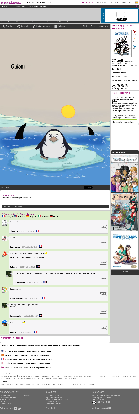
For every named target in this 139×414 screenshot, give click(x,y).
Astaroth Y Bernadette (32, 378)
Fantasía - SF (31, 384)
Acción (3, 384)
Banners (3, 401)
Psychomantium (56, 376)
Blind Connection (105, 376)
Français (8, 216)
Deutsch (55, 216)
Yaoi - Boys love (89, 384)
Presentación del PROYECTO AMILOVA (15, 396)
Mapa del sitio (51, 408)
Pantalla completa (43, 26)
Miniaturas (61, 26)
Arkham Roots (77, 376)
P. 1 (67, 22)
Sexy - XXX (72, 384)
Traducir (103, 227)
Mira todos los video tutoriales (123, 122)
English (19, 216)
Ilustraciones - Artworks (15, 384)
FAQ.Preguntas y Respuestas (57, 400)
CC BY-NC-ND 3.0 (101, 402)
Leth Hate (48, 378)
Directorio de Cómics (14, 22)
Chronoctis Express (25, 376)
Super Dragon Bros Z (41, 376)
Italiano (43, 216)
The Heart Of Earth (91, 376)
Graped (123, 376)
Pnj (74, 378)
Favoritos (9, 26)
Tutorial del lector (52, 396)
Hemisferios (12, 376)
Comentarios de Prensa (8, 398)
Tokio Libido (67, 376)
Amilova (4, 376)
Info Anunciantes (6, 403)
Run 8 (55, 378)
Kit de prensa (5, 400)
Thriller (79, 384)
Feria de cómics (98, 400)
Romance (63, 384)
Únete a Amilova (87, 2)
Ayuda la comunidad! (54, 398)
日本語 (5, 363)
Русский (6, 368)
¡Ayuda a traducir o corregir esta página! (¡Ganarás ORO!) (124, 117)
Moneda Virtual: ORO (54, 401)
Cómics (26, 22)
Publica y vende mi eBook (101, 398)
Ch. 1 (60, 22)
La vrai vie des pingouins (48, 22)
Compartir (24, 26)
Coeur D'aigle (63, 378)
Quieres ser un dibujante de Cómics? (106, 396)
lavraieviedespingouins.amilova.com (125, 80)
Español (32, 216)
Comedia (34, 22)
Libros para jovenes (51, 384)
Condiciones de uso (53, 403)
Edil (42, 378)
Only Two (19, 378)
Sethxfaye (116, 376)
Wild (70, 378)
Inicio (3, 22)
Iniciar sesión (102, 2)
